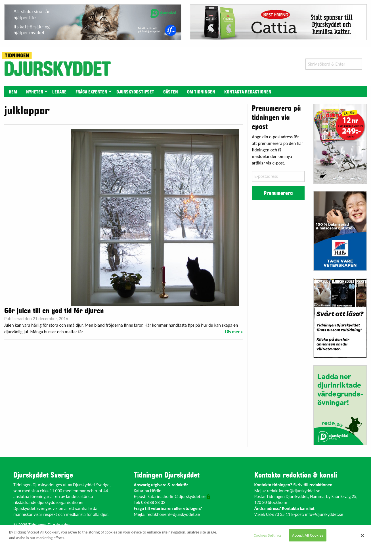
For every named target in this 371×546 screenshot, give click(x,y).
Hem (13, 92)
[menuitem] (13, 91)
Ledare (59, 92)
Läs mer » (234, 331)
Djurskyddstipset (135, 92)
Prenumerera (278, 193)
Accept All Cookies (307, 535)
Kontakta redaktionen (247, 92)
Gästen (170, 92)
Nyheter (34, 92)
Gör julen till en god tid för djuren (54, 311)
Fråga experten (91, 92)
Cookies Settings (267, 535)
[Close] (362, 535)
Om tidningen (201, 92)
